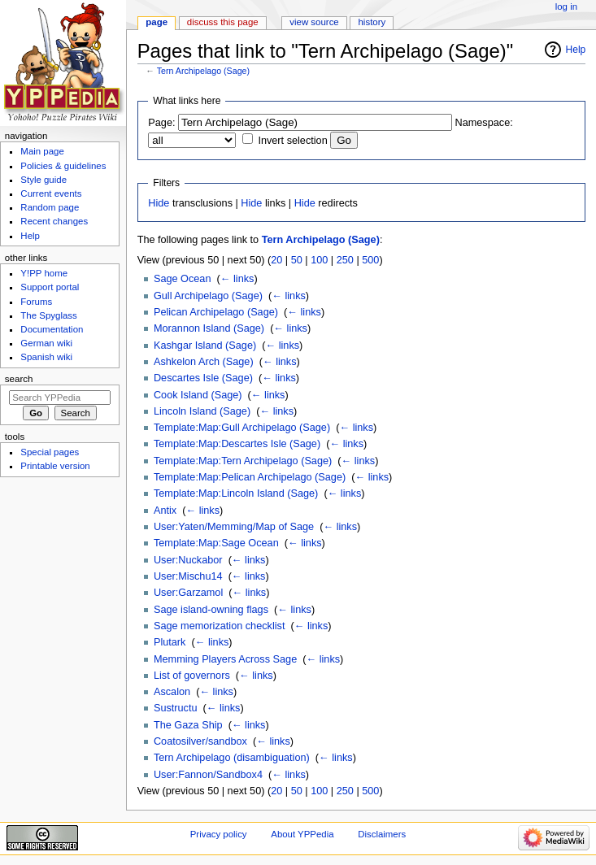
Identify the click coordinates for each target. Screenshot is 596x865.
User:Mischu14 (188, 576)
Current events (50, 193)
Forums (36, 301)
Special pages (49, 452)
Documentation (51, 329)
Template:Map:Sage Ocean (216, 543)
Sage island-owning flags (211, 609)
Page (156, 22)
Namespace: (484, 122)
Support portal (49, 287)
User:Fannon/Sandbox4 (208, 774)
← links (237, 279)
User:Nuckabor (188, 560)
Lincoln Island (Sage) (202, 411)
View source (313, 22)
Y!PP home (43, 273)
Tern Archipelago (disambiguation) (232, 757)
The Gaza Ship (188, 725)
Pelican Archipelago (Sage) (216, 312)
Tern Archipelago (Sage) (203, 71)
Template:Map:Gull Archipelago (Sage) (242, 427)
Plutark (170, 642)
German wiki (46, 343)
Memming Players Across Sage (225, 659)
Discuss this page (223, 22)
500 (370, 260)
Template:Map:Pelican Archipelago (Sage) (250, 477)
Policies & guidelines (63, 166)
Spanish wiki (46, 357)
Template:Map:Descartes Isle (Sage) (237, 444)
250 (345, 260)
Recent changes (54, 221)
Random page (49, 207)
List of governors (192, 675)
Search (19, 379)
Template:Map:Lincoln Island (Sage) (236, 493)
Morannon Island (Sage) (209, 328)
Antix (165, 510)
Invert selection (292, 140)
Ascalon (172, 692)
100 (319, 260)
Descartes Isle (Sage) (203, 378)
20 (276, 260)
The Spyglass (48, 315)
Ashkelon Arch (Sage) (204, 361)
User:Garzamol (188, 592)
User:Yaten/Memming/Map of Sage (234, 526)
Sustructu (176, 708)
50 (296, 260)
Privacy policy (218, 834)
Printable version (54, 466)
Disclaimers (382, 834)
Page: (161, 122)
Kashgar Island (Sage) (205, 345)
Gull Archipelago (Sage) (208, 296)
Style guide (43, 180)
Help (576, 49)
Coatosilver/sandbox (200, 741)
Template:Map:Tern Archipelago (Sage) (243, 461)
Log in (566, 6)
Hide (158, 203)
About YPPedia (302, 834)
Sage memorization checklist (219, 626)
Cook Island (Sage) (198, 395)
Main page (42, 151)
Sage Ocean (182, 279)
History (372, 22)
